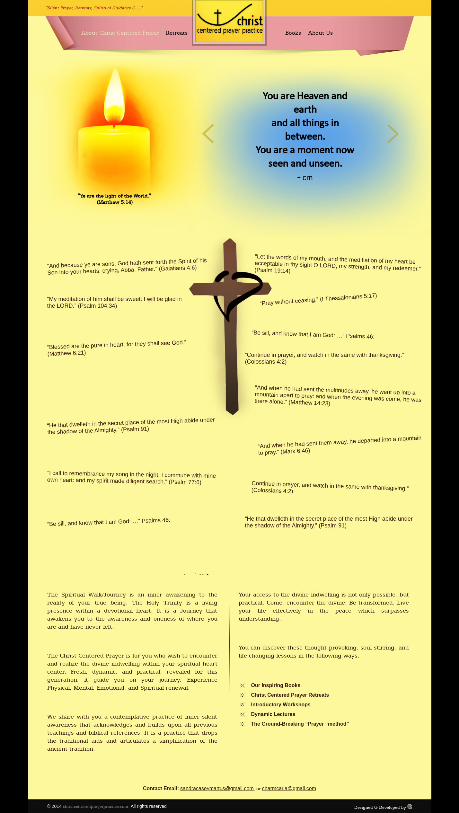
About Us (320, 33)
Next (393, 133)
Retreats (177, 33)
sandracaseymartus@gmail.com (217, 788)
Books (293, 33)
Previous (208, 133)
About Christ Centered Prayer (120, 33)
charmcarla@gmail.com (289, 788)
